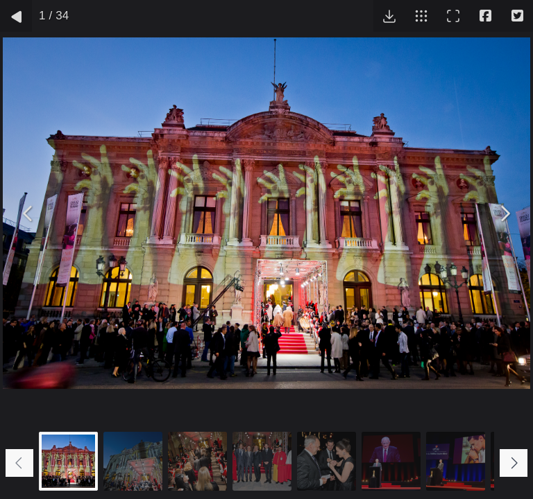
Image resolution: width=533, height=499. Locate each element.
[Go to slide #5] (326, 461)
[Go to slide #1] (68, 461)
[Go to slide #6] (391, 461)
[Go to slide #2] (132, 461)
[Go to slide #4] (261, 461)
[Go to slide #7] (455, 461)
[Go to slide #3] (197, 461)
